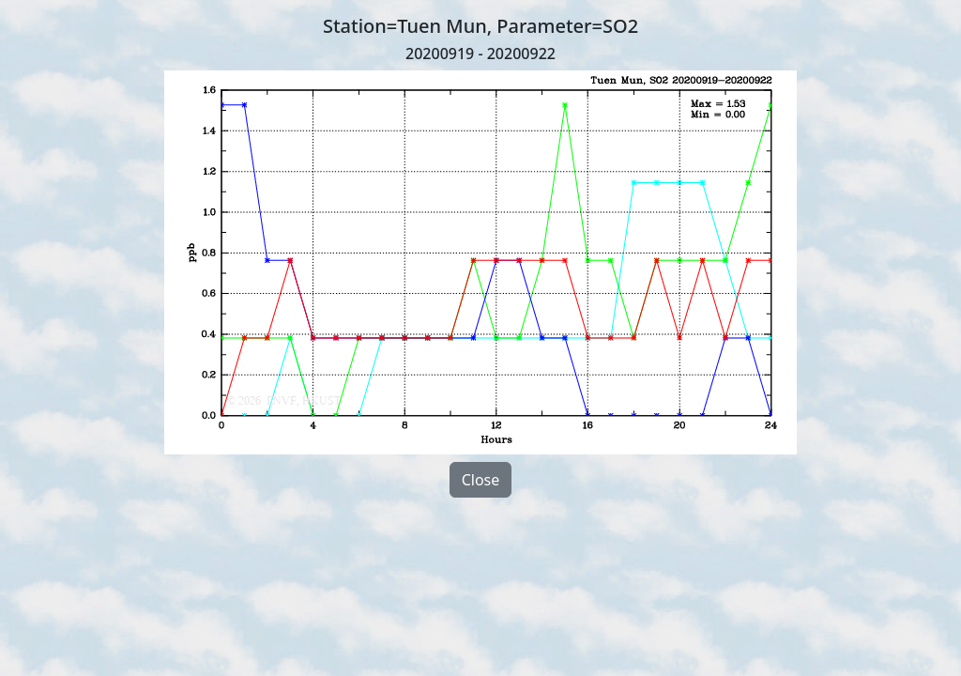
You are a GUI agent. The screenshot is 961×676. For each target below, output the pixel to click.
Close (481, 479)
